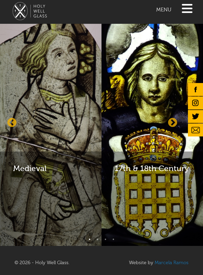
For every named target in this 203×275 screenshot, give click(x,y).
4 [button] (113, 239)
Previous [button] (12, 123)
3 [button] (105, 239)
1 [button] (89, 239)
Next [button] (172, 123)
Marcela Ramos (171, 262)
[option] (51, 134)
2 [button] (97, 239)
